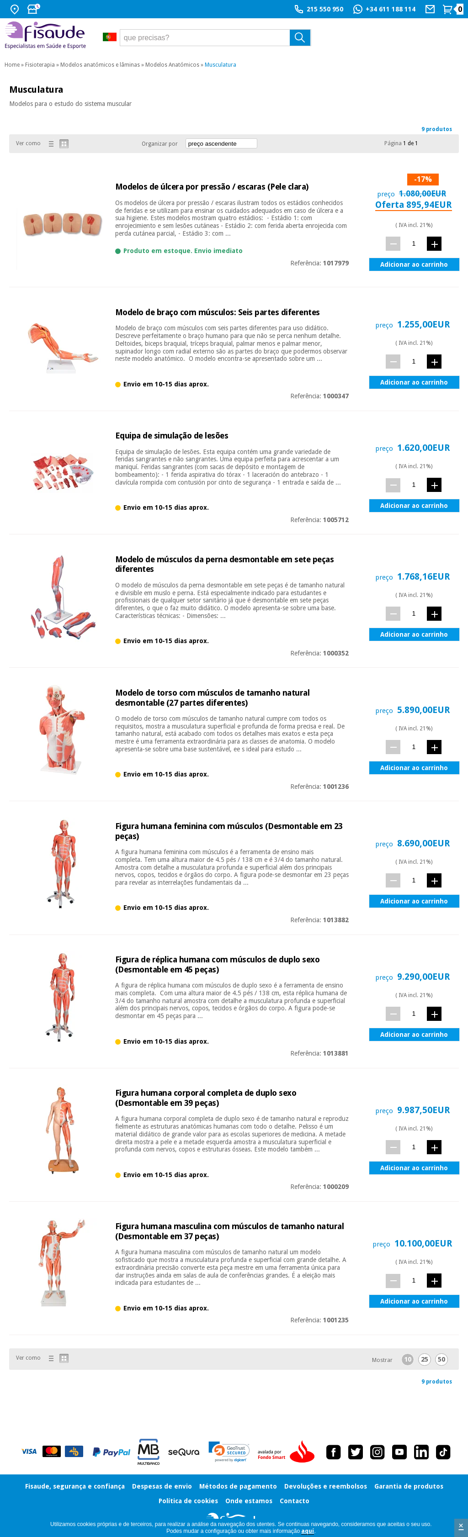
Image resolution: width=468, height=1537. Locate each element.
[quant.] (413, 243)
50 (441, 1359)
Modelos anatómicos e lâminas (100, 65)
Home (12, 65)
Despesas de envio (162, 1486)
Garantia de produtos (408, 1486)
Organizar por (160, 144)
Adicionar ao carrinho (414, 264)
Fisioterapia (40, 65)
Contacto (294, 1501)
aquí (307, 1531)
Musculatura (220, 65)
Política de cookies (188, 1501)
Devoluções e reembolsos (325, 1486)
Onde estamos (248, 1501)
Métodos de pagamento (238, 1486)
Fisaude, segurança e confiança (75, 1486)
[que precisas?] (216, 37)
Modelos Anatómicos (172, 65)
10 (407, 1359)
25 (424, 1359)
